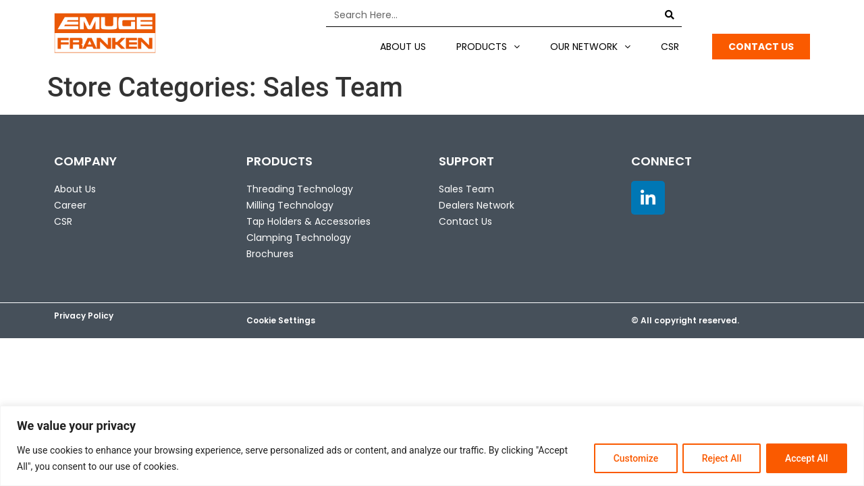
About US (403, 46)
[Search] (670, 14)
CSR (670, 46)
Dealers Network (476, 205)
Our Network (590, 46)
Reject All (720, 458)
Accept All (806, 458)
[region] (432, 446)
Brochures (270, 254)
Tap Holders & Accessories (308, 221)
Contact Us (465, 221)
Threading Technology (299, 189)
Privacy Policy (83, 315)
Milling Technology (289, 205)
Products (488, 46)
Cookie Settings (280, 320)
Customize (632, 458)
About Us (75, 189)
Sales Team (466, 189)
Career (70, 205)
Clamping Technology (298, 237)
